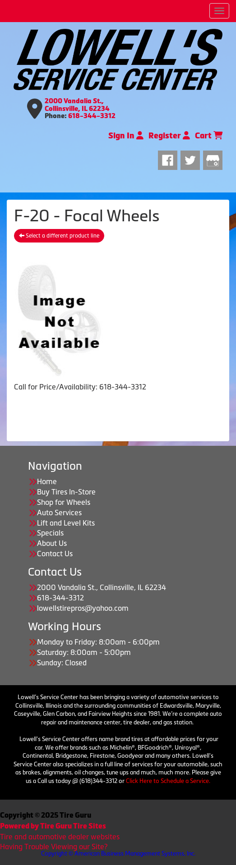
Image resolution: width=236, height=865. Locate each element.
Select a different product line (59, 236)
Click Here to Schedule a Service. (168, 781)
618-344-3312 (92, 115)
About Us (52, 543)
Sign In (125, 135)
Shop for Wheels (63, 502)
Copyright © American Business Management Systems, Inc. (118, 853)
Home (47, 481)
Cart (208, 135)
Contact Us (55, 553)
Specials (50, 533)
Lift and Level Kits (66, 523)
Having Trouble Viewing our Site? (53, 846)
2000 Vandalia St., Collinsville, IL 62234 (77, 104)
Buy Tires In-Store (66, 492)
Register (169, 135)
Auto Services (59, 512)
